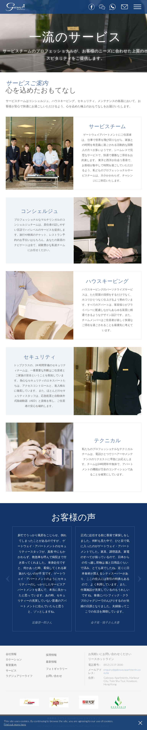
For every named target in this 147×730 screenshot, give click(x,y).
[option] (42, 578)
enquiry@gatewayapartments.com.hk (122, 671)
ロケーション (14, 659)
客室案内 (11, 664)
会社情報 (11, 654)
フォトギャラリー (56, 668)
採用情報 (51, 654)
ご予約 (124, 7)
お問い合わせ (54, 675)
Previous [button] (7, 578)
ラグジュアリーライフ (19, 675)
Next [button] (139, 578)
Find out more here (15, 724)
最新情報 (51, 661)
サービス (11, 670)
